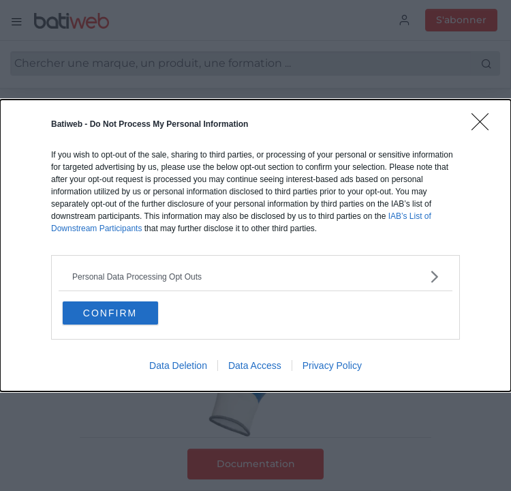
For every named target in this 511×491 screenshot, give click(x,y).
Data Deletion (178, 366)
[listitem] (255, 276)
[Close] (484, 126)
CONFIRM (111, 313)
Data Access (254, 366)
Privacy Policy (332, 366)
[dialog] (255, 246)
